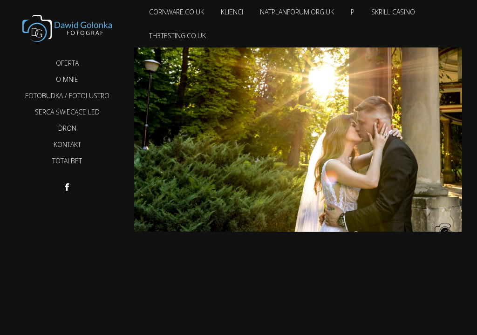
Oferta (67, 63)
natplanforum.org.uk (297, 11)
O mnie (67, 79)
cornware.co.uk (176, 11)
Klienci (232, 11)
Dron (67, 128)
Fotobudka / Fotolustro (67, 95)
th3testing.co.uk (177, 35)
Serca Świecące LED (67, 111)
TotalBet (67, 160)
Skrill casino (393, 11)
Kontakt (67, 144)
